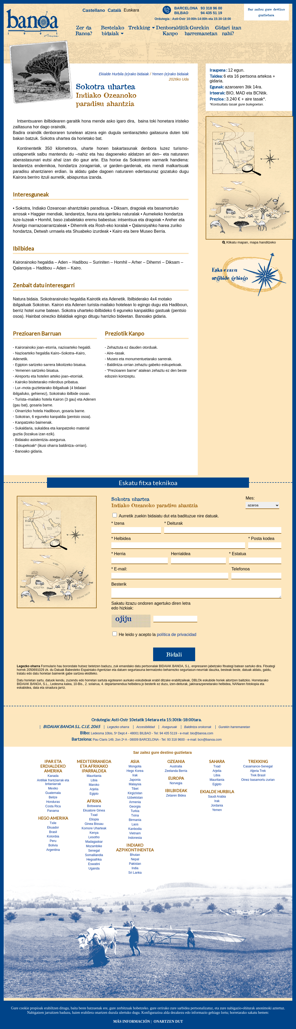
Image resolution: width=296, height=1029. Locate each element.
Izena (117, 523)
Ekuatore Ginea (94, 812)
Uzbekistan (135, 799)
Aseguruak (169, 728)
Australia (176, 768)
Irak (135, 777)
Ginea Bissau (94, 825)
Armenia (135, 803)
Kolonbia (53, 838)
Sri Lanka (135, 874)
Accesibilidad (145, 728)
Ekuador (53, 829)
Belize (53, 799)
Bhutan (135, 856)
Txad (94, 816)
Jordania (217, 807)
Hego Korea (135, 772)
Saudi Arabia (217, 798)
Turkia (135, 812)
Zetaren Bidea (176, 797)
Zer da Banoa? (83, 30)
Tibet (135, 790)
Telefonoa (240, 569)
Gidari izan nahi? (228, 30)
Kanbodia (135, 830)
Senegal (94, 852)
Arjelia (94, 791)
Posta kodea (261, 538)
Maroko (94, 786)
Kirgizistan (135, 795)
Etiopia (94, 821)
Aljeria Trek (258, 772)
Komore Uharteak (94, 830)
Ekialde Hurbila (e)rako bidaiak (124, 74)
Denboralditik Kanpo (170, 30)
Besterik (119, 584)
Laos (135, 826)
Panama (53, 812)
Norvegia (176, 785)
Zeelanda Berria (176, 772)
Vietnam (135, 835)
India (135, 870)
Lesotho (94, 839)
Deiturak (173, 523)
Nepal (135, 861)
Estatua (237, 553)
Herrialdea (180, 553)
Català (114, 10)
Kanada (53, 777)
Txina (135, 817)
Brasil (53, 833)
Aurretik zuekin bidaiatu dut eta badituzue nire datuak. (169, 516)
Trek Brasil (257, 777)
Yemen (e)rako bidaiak (170, 74)
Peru (53, 842)
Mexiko (53, 790)
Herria (118, 553)
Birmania (135, 821)
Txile (53, 824)
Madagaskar (94, 843)
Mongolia (135, 768)
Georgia (135, 808)
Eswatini (94, 865)
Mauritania (94, 777)
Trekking (141, 27)
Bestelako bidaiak (112, 30)
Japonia (135, 781)
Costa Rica (53, 808)
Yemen (217, 811)
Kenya (94, 834)
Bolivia (53, 847)
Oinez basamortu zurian (257, 781)
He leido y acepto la (157, 636)
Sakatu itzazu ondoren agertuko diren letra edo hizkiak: (151, 607)
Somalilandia (94, 856)
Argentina (53, 851)
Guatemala (53, 794)
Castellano (93, 10)
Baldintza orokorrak (197, 728)
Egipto (94, 795)
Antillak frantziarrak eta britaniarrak (53, 783)
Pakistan (135, 865)
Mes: (250, 498)
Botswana (94, 807)
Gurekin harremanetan (199, 30)
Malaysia (135, 786)
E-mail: (119, 569)
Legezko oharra (118, 728)
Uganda (94, 870)
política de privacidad (176, 636)
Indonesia (135, 839)
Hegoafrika (94, 861)
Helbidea (121, 538)
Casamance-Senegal (258, 768)
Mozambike (94, 848)
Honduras (53, 803)
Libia (94, 782)
